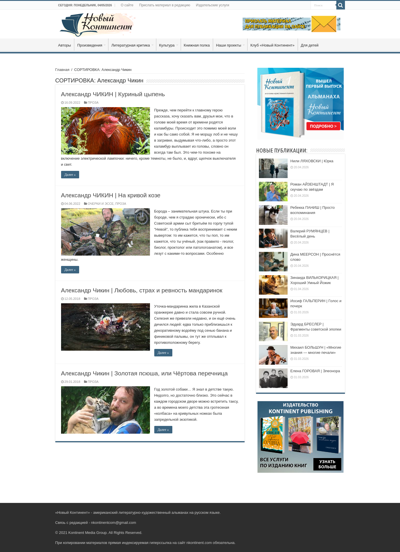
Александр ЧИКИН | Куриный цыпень (113, 94)
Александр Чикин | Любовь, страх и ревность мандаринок (142, 290)
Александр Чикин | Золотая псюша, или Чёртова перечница (144, 373)
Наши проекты (228, 45)
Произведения (89, 45)
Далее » (70, 175)
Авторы (64, 45)
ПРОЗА (93, 102)
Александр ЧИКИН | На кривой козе (111, 195)
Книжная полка (197, 45)
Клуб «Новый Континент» (272, 45)
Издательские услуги (212, 5)
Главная (62, 69)
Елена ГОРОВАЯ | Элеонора (315, 371)
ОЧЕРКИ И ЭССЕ (101, 203)
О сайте (127, 5)
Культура (167, 45)
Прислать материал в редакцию (164, 5)
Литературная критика (130, 45)
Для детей (310, 45)
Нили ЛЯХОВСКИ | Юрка (311, 161)
